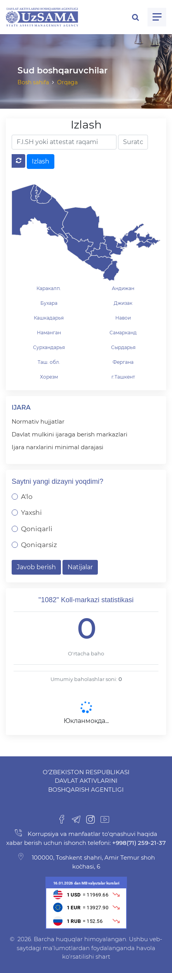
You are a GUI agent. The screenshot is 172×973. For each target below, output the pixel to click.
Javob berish (36, 567)
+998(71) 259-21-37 (138, 842)
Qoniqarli (36, 529)
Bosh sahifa (33, 82)
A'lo (27, 496)
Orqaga (67, 82)
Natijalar (80, 567)
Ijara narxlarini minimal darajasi (57, 447)
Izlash (40, 161)
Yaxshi (31, 512)
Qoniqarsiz (39, 545)
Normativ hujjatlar (38, 421)
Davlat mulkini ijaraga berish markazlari (69, 434)
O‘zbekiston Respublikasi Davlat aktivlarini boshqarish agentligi (86, 780)
